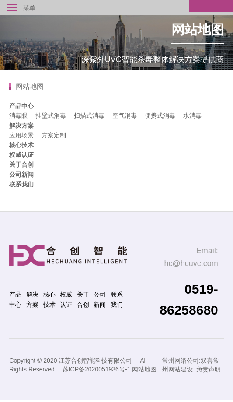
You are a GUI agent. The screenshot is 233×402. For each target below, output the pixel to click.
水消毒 (192, 115)
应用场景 (21, 135)
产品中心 (21, 105)
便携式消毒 (160, 115)
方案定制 (54, 135)
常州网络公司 (180, 360)
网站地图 (144, 369)
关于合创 (21, 164)
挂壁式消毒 (50, 115)
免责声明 (208, 369)
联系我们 (21, 184)
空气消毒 (124, 115)
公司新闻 (21, 174)
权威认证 (21, 154)
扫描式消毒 (89, 115)
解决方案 (21, 125)
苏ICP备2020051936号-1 (97, 369)
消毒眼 (18, 115)
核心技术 (21, 144)
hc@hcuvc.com (191, 263)
